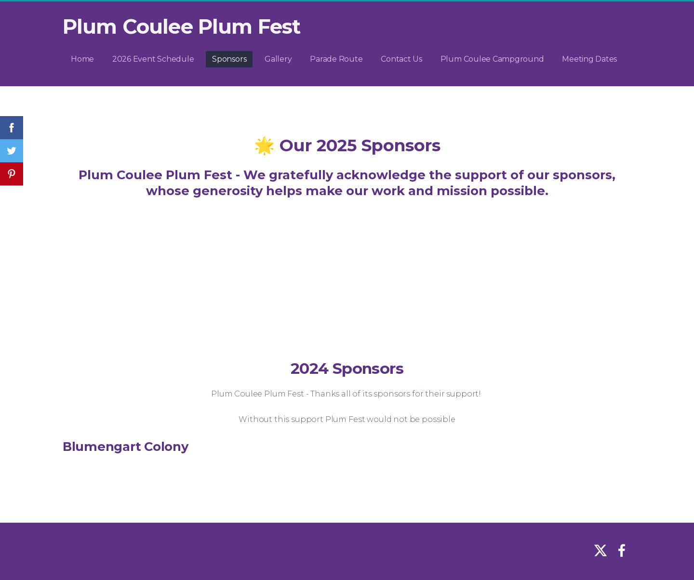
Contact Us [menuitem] (401, 59)
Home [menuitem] (82, 59)
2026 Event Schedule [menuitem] (153, 59)
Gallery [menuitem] (278, 59)
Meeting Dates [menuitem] (589, 59)
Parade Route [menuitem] (336, 59)
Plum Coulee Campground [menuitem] (492, 59)
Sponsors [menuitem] (229, 59)
